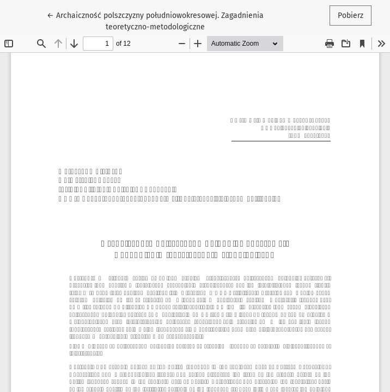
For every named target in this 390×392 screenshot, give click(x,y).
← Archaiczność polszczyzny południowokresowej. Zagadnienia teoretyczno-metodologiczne (155, 20)
